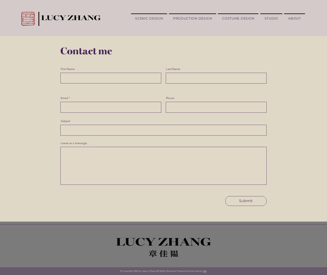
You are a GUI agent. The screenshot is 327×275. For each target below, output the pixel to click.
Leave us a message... (75, 143)
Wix (205, 271)
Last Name (173, 69)
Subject (65, 121)
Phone (170, 98)
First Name (68, 69)
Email (64, 98)
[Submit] (246, 201)
